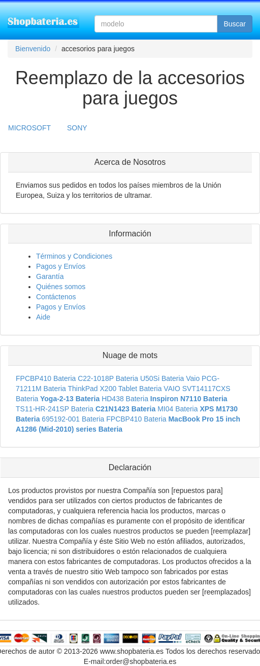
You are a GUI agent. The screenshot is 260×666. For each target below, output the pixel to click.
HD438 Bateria (125, 399)
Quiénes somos (60, 287)
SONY (77, 128)
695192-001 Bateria (73, 419)
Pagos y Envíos (60, 266)
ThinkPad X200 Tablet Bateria (114, 388)
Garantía (49, 276)
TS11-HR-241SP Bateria (54, 409)
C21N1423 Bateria (125, 409)
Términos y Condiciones (74, 256)
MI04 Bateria (177, 409)
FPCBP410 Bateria (46, 378)
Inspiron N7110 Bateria (189, 399)
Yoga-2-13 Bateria (70, 399)
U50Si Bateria (162, 378)
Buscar (234, 24)
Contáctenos (56, 297)
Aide (43, 317)
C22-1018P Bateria (108, 378)
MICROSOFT (29, 128)
